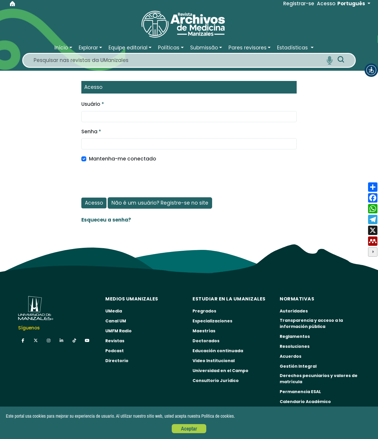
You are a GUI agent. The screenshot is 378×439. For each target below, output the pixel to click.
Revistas (114, 341)
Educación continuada (218, 351)
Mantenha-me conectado (122, 158)
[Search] (178, 60)
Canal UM (115, 321)
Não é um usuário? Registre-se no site (159, 202)
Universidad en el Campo (220, 371)
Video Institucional (214, 361)
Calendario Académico (305, 402)
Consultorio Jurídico (216, 380)
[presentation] (125, 180)
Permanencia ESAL (300, 392)
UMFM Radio (118, 331)
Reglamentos (295, 336)
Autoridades (294, 311)
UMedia (113, 311)
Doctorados (206, 341)
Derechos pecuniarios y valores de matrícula (319, 379)
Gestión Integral (298, 366)
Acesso (94, 202)
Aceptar (189, 428)
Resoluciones (295, 346)
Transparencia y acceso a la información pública (311, 323)
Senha (91, 131)
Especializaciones (212, 321)
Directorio (116, 361)
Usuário (92, 104)
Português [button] (351, 3)
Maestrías (204, 331)
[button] (371, 70)
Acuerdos (290, 356)
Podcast (114, 351)
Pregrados (204, 311)
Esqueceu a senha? (106, 219)
